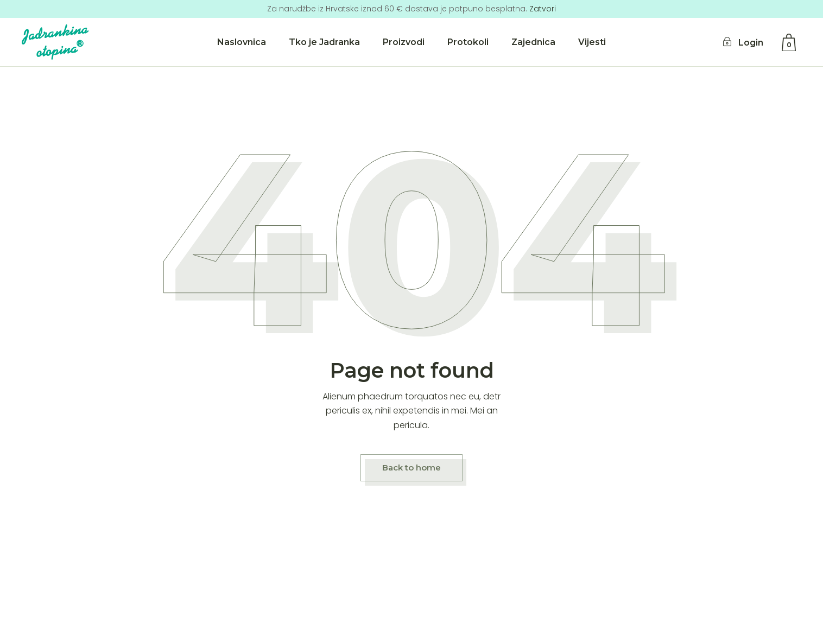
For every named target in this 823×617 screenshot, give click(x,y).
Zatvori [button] (542, 8)
